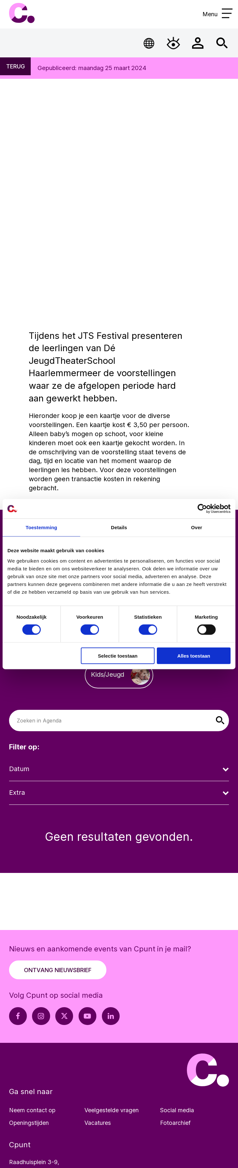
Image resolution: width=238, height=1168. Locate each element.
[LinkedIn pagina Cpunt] (111, 1016)
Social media (177, 1110)
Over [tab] (196, 527)
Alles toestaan (193, 655)
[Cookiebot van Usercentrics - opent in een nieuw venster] (202, 509)
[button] (220, 720)
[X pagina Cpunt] (64, 1016)
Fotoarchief (175, 1122)
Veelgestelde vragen (111, 1110)
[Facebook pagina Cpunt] (18, 1016)
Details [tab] (119, 527)
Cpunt (21, 13)
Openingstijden (29, 1122)
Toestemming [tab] (41, 527)
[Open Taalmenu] (149, 43)
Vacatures (97, 1122)
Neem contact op (32, 1110)
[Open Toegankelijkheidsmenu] (173, 43)
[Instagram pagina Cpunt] (41, 1016)
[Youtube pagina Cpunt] (87, 1016)
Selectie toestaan (118, 655)
